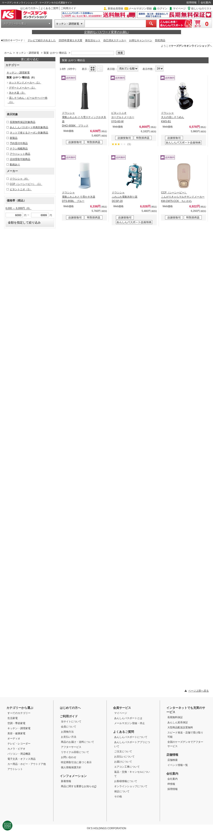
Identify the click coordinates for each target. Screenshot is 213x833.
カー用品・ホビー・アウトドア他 (26, 764)
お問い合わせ (68, 757)
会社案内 (206, 2)
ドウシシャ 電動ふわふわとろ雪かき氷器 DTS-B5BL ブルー (78, 197)
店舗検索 (172, 759)
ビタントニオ (21, 189)
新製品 (13, 137)
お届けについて (123, 761)
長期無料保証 (175, 717)
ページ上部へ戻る (198, 690)
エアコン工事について (127, 766)
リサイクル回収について (75, 752)
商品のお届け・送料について (77, 741)
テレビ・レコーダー (18, 743)
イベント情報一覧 (177, 765)
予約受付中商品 (19, 143)
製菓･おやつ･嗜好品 (55, 52)
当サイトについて (71, 721)
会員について (68, 726)
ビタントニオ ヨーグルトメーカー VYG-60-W (122, 117)
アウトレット (15, 769)
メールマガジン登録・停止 (129, 723)
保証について (122, 791)
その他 (118, 796)
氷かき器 (17, 92)
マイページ (179, 8)
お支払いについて (124, 756)
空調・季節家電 (16, 723)
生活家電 (12, 718)
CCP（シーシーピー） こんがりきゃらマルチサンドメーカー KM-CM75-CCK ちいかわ (182, 197)
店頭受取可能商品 (20, 159)
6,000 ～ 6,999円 (18, 208)
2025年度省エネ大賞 (70, 40)
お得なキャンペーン (140, 40)
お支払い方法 (68, 736)
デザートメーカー (22, 87)
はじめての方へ (29, 8)
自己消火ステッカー (114, 40)
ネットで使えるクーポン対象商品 (29, 132)
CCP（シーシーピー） (26, 184)
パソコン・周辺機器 (18, 753)
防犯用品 (160, 40)
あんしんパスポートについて (130, 737)
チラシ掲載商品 (19, 148)
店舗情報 (172, 754)
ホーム (8, 52)
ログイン (162, 8)
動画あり (15, 164)
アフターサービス (71, 747)
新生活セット (93, 40)
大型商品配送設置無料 (180, 727)
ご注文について (123, 751)
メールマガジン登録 (140, 8)
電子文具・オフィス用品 (21, 758)
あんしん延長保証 (177, 722)
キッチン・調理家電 (67, 23)
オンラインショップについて (130, 786)
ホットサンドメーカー (25, 82)
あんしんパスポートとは (128, 718)
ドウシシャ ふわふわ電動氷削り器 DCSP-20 (124, 197)
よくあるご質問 (49, 8)
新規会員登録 (115, 8)
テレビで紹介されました (42, 40)
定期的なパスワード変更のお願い (106, 32)
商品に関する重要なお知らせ (78, 786)
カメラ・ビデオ (16, 748)
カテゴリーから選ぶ (14, 23)
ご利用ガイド (68, 8)
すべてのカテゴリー (18, 713)
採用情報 (191, 2)
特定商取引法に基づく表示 (76, 762)
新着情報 (66, 781)
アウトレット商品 (20, 153)
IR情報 (171, 783)
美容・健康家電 (16, 733)
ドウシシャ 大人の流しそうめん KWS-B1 (172, 117)
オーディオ (13, 738)
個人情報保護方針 (71, 767)
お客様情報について (125, 781)
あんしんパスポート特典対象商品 (29, 127)
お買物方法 (67, 731)
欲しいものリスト (201, 8)
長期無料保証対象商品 (22, 122)
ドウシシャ (19, 178)
